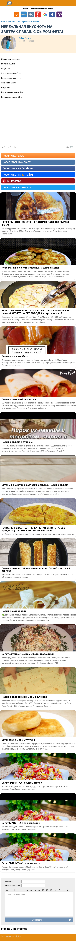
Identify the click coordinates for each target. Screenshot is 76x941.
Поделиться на (17, 174)
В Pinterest (13, 181)
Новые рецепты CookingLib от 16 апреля (20, 22)
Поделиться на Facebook (17, 168)
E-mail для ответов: (12, 886)
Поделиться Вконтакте (16, 162)
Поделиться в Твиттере (17, 187)
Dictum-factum (25, 38)
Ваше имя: (9, 882)
